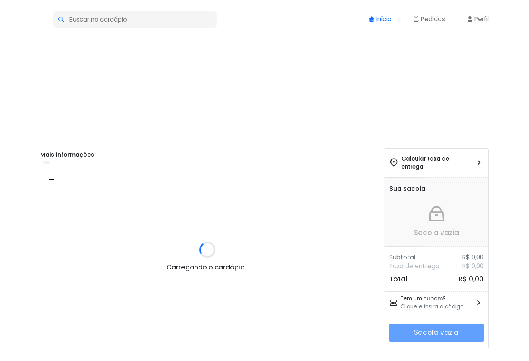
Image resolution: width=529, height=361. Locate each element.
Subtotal (402, 257)
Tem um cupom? (423, 298)
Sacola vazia (436, 232)
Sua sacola (407, 188)
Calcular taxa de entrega (425, 163)
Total (398, 279)
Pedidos (429, 19)
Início (380, 19)
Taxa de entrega (414, 266)
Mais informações (67, 155)
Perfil (478, 19)
